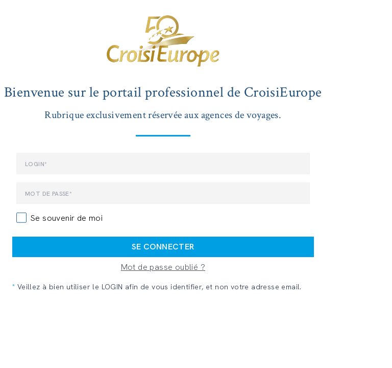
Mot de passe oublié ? (163, 267)
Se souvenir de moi (67, 218)
